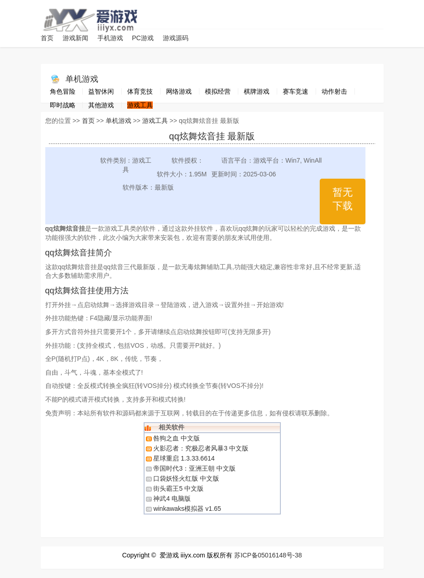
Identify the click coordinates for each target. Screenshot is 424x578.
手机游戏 (110, 38)
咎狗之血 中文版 (176, 438)
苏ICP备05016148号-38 (268, 555)
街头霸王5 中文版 (178, 488)
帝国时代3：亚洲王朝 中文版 (194, 468)
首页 (47, 38)
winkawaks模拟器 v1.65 (187, 508)
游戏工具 (155, 120)
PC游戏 (143, 38)
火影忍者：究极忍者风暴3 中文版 (200, 448)
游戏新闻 (75, 38)
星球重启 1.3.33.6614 (184, 458)
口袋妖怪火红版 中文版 (186, 478)
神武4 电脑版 (172, 498)
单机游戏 (81, 79)
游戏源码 (175, 38)
